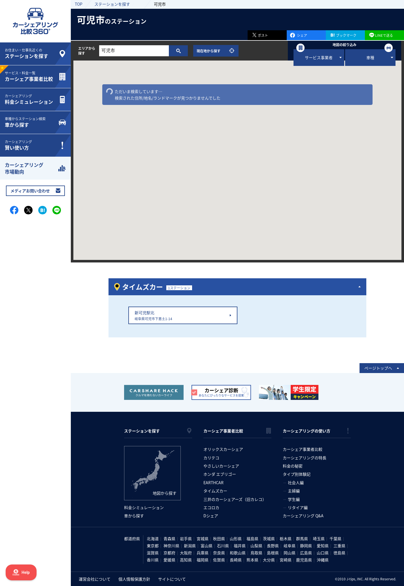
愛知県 (323, 545)
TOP (78, 4)
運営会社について (94, 579)
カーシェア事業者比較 (302, 449)
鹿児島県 (304, 560)
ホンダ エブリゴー (219, 474)
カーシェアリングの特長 (304, 457)
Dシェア (210, 515)
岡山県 (289, 552)
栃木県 (286, 538)
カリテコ (211, 457)
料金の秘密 (293, 466)
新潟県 (190, 545)
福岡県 (203, 560)
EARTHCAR (213, 482)
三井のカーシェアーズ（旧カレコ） (234, 499)
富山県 (206, 545)
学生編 (294, 499)
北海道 (153, 538)
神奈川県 (171, 545)
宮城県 (203, 538)
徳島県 (339, 552)
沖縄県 (323, 560)
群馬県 (302, 538)
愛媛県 (169, 560)
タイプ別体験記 (297, 474)
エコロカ (211, 507)
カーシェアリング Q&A (303, 515)
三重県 (339, 545)
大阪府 (186, 552)
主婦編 (294, 491)
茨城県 (269, 538)
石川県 (223, 545)
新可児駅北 (182, 315)
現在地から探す (208, 50)
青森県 (169, 538)
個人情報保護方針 (134, 579)
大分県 (269, 560)
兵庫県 (203, 552)
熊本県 (252, 560)
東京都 (153, 545)
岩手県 (186, 538)
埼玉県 (319, 538)
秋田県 (219, 538)
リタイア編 (298, 507)
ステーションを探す (112, 4)
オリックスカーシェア (223, 449)
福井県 (240, 545)
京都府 (169, 552)
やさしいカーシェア (221, 466)
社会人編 (296, 482)
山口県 (323, 552)
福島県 (252, 538)
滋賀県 (153, 552)
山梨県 (256, 545)
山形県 (236, 538)
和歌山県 (238, 552)
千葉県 (335, 538)
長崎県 (236, 560)
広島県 (306, 552)
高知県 (186, 560)
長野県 (273, 545)
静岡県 (306, 545)
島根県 (273, 552)
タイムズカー (215, 491)
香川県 (153, 560)
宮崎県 (286, 560)
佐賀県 (219, 560)
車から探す (134, 515)
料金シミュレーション (144, 507)
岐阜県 (289, 545)
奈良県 (219, 552)
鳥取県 (256, 552)
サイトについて (172, 579)
